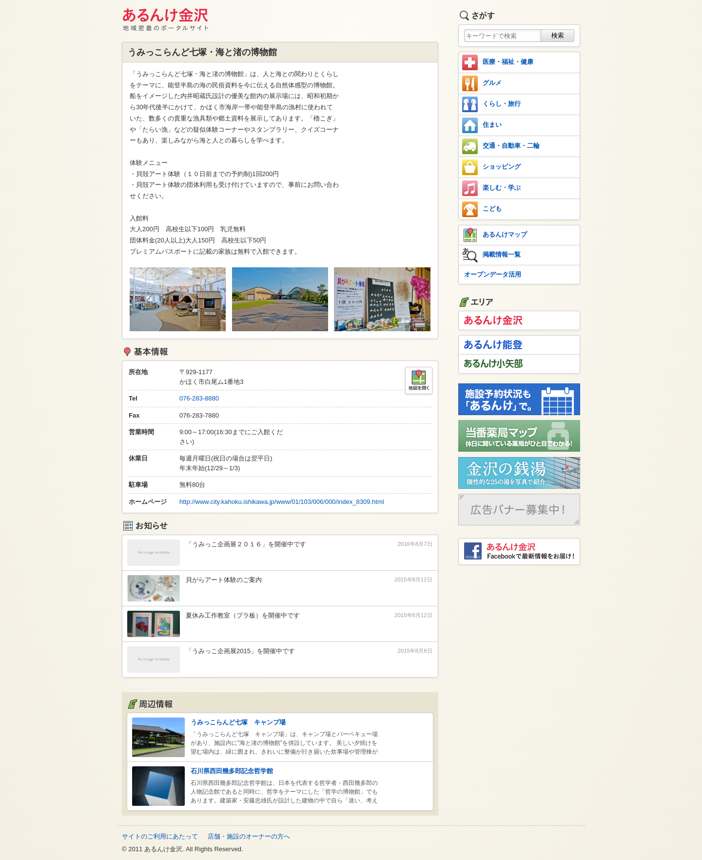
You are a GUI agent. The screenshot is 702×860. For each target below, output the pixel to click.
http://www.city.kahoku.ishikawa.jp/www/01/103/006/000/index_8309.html (281, 501)
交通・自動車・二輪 (501, 146)
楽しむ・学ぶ (491, 188)
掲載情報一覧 (491, 255)
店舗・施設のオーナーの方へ (249, 836)
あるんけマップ (494, 235)
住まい (482, 125)
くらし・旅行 (491, 104)
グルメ (482, 83)
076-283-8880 (199, 398)
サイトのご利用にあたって (160, 836)
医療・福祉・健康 (497, 62)
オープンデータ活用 (492, 274)
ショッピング (491, 167)
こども (482, 209)
